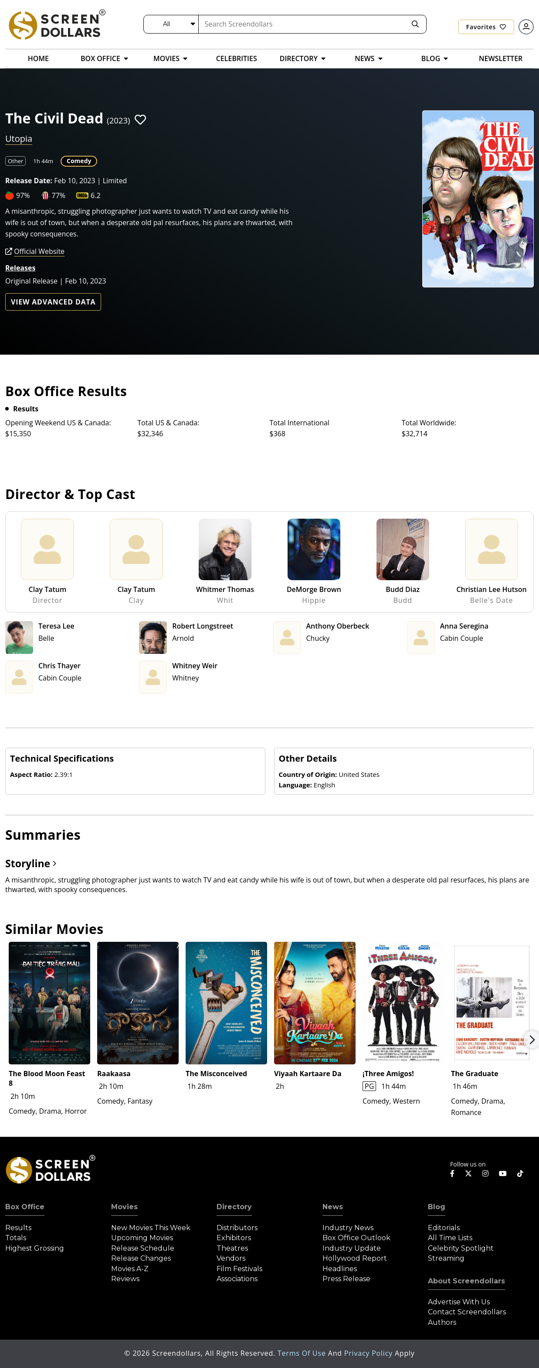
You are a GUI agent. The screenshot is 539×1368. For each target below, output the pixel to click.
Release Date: (28, 180)
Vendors (231, 1258)
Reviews (125, 1279)
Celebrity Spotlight (461, 1248)
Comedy (79, 161)
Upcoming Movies (142, 1238)
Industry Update (351, 1248)
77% (59, 195)
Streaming (446, 1258)
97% (23, 195)
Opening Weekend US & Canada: (58, 423)
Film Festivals (239, 1269)
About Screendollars (466, 1281)
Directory (234, 1207)
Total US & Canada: (168, 423)
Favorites (486, 27)
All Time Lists (450, 1238)
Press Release (346, 1279)
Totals (15, 1238)
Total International (300, 423)
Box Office (24, 1207)
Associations (237, 1279)
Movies (124, 1207)
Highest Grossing (34, 1248)
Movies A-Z (130, 1269)
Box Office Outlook (356, 1238)
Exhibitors (234, 1238)
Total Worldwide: (429, 423)
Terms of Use (303, 1353)
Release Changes (141, 1258)
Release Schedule (142, 1248)
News (332, 1207)
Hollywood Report (354, 1258)
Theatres (232, 1248)
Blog (436, 1207)
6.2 (96, 195)
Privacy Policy (369, 1353)
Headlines (339, 1269)
